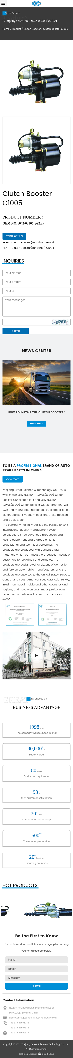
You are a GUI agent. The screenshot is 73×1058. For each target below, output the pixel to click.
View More (13, 479)
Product (16, 29)
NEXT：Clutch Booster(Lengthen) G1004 (28, 248)
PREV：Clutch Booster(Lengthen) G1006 (28, 242)
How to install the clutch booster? (36, 412)
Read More (36, 423)
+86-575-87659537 (19, 1032)
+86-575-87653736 (19, 1022)
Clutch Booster (32, 29)
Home (6, 29)
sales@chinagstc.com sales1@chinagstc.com (32, 1017)
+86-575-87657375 (19, 1027)
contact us (14, 236)
